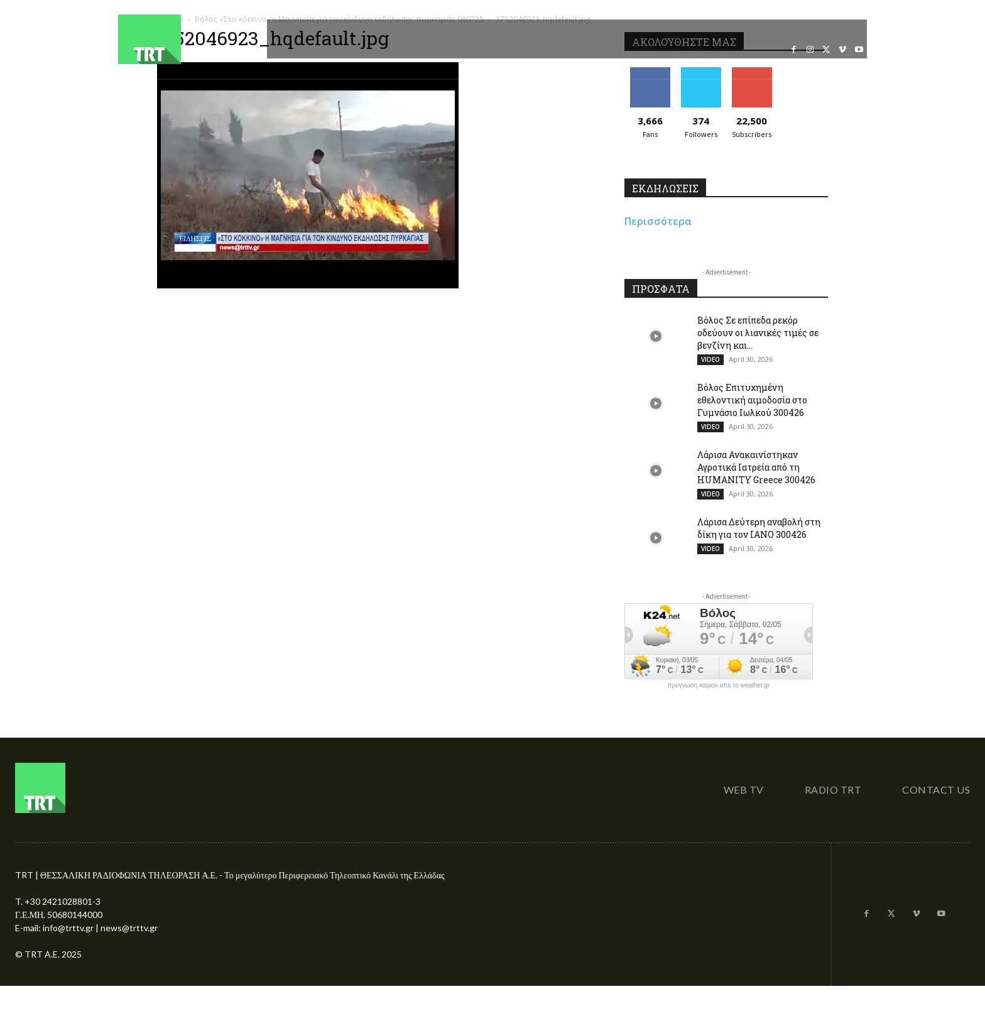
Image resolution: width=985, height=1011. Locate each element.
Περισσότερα (658, 221)
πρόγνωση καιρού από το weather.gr (719, 685)
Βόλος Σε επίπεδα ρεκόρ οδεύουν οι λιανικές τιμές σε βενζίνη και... (758, 332)
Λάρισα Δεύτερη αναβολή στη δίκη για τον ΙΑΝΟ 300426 (758, 528)
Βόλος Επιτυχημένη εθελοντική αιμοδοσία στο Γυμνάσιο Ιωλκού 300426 (752, 399)
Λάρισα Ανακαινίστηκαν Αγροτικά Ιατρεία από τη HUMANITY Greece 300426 (756, 467)
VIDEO (710, 359)
